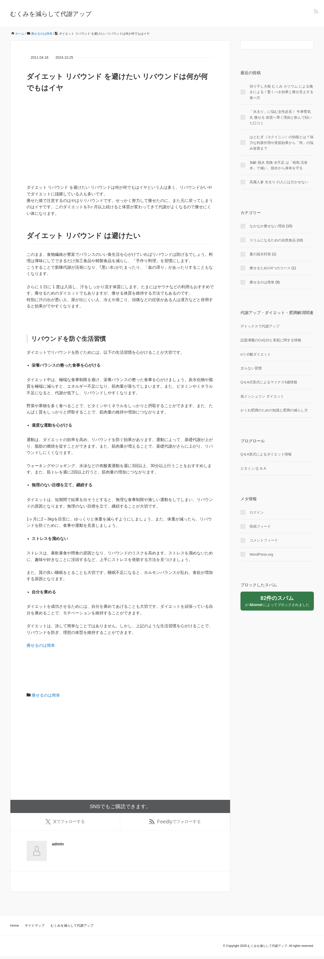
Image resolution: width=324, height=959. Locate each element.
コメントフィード (264, 540)
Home (14, 928)
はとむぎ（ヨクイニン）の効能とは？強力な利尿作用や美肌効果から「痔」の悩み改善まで (281, 142)
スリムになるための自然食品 (273, 240)
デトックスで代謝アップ (259, 326)
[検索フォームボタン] (309, 45)
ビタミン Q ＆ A (253, 468)
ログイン (257, 512)
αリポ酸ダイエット (255, 354)
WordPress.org (261, 554)
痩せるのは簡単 (41, 645)
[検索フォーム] (272, 44)
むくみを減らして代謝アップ (51, 13)
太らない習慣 (251, 368)
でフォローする (65, 823)
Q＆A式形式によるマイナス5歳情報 (268, 382)
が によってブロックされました (277, 601)
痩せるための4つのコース (270, 268)
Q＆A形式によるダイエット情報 (266, 454)
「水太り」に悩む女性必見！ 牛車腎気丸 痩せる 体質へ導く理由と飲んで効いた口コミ (281, 117)
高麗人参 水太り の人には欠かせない (279, 182)
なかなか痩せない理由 (267, 226)
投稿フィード (260, 526)
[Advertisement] (120, 148)
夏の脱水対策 (260, 254)
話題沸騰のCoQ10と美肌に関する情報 (270, 340)
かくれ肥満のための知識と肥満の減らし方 (274, 410)
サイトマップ (35, 928)
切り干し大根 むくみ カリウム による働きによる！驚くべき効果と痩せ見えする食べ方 (281, 92)
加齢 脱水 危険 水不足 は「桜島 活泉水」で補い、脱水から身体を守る (279, 165)
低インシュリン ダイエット (262, 396)
